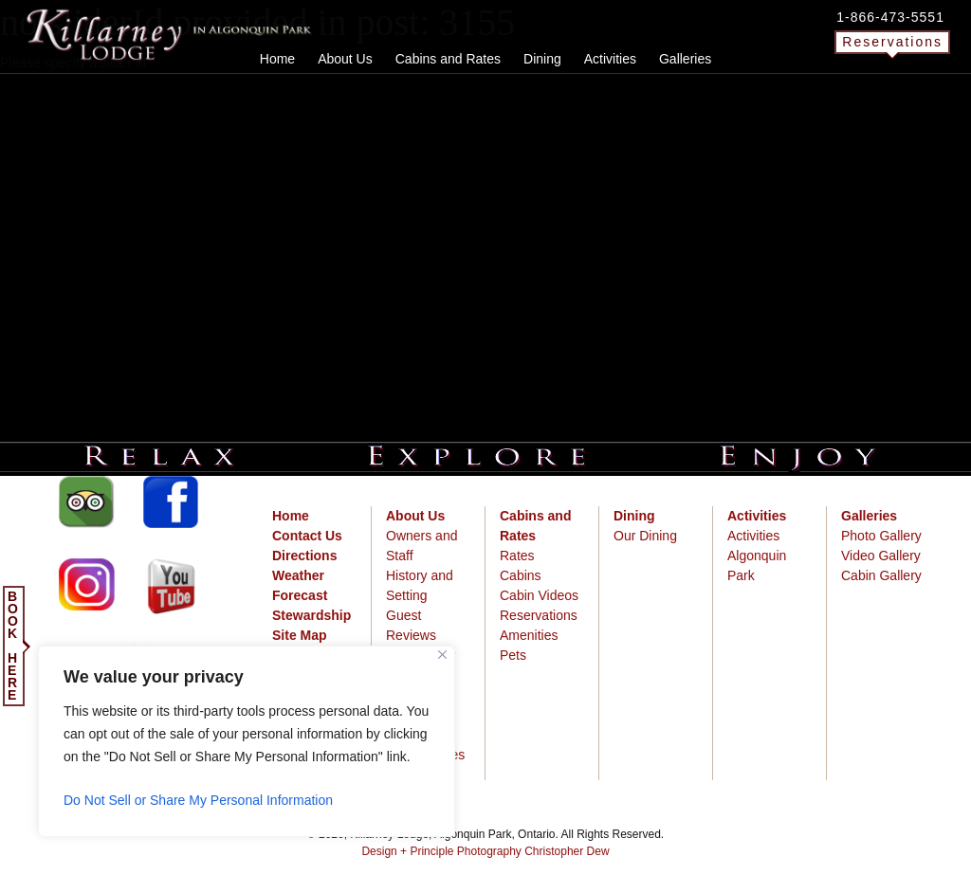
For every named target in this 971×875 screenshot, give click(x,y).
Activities (753, 535)
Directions (304, 555)
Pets (513, 655)
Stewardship (311, 615)
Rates (517, 555)
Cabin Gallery (881, 575)
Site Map (299, 635)
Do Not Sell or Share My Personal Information (198, 800)
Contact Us (307, 535)
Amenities (529, 635)
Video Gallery (881, 555)
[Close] (442, 654)
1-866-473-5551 (890, 17)
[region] (246, 741)
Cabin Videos (539, 595)
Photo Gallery (881, 535)
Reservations (892, 41)
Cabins (520, 575)
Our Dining (645, 535)
